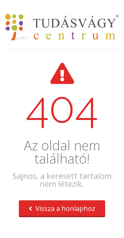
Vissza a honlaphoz (62, 208)
